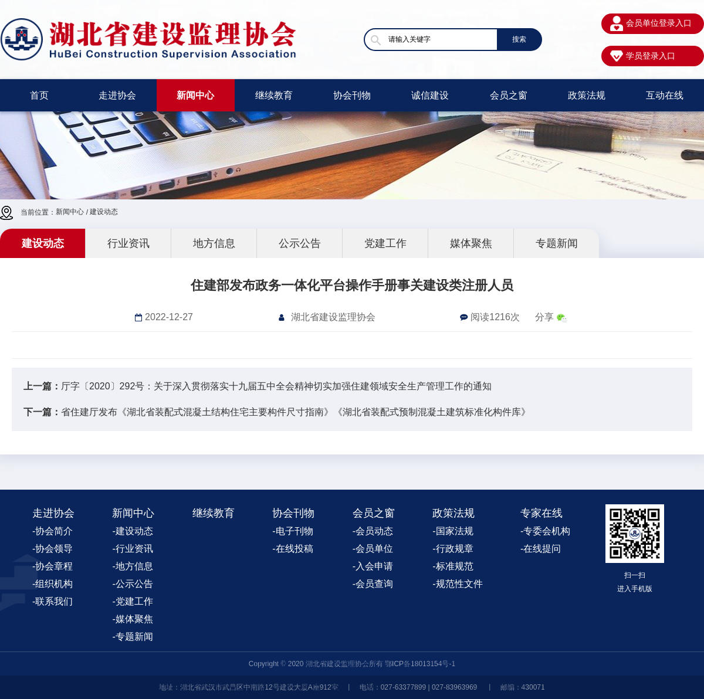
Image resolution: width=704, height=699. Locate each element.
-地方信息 (132, 566)
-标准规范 (452, 566)
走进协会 (117, 95)
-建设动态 (132, 531)
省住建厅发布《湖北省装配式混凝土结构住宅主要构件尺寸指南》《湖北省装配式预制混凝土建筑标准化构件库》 (295, 412)
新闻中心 (195, 95)
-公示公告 (132, 584)
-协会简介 (52, 531)
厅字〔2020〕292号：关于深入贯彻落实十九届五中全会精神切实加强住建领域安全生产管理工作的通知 (276, 386)
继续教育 (274, 95)
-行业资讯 (132, 549)
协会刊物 (352, 95)
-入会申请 (373, 566)
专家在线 (541, 513)
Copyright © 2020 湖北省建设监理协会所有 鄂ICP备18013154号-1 (352, 664)
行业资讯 (128, 243)
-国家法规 (452, 531)
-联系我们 (52, 601)
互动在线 (664, 95)
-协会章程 (52, 566)
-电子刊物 (292, 531)
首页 (39, 95)
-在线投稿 (292, 549)
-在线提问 (540, 549)
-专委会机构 (545, 531)
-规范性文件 (457, 584)
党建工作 (385, 243)
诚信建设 (430, 95)
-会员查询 (373, 584)
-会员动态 (373, 531)
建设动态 (104, 212)
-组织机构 (52, 584)
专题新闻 (557, 243)
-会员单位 (373, 549)
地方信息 (214, 243)
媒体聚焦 (471, 243)
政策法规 (586, 95)
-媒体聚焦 (132, 619)
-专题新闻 (132, 637)
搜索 (519, 39)
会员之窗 (508, 95)
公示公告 (300, 243)
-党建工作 (132, 601)
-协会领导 (52, 549)
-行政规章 (452, 549)
